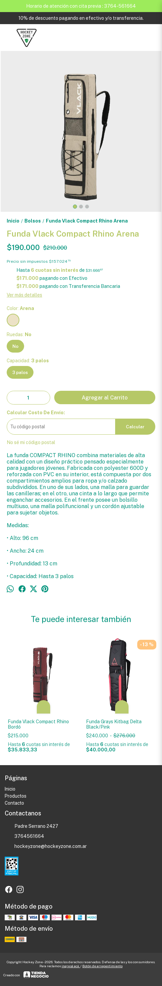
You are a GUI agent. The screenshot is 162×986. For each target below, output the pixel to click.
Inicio (10, 789)
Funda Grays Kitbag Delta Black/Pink (114, 724)
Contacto (14, 803)
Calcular (135, 426)
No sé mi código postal (31, 442)
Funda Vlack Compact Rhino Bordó (38, 724)
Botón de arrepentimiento (102, 966)
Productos (15, 796)
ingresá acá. (71, 966)
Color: (20, 308)
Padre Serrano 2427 (31, 826)
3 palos (20, 372)
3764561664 (24, 836)
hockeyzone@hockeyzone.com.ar (46, 846)
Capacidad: (28, 360)
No (15, 346)
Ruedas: (19, 334)
